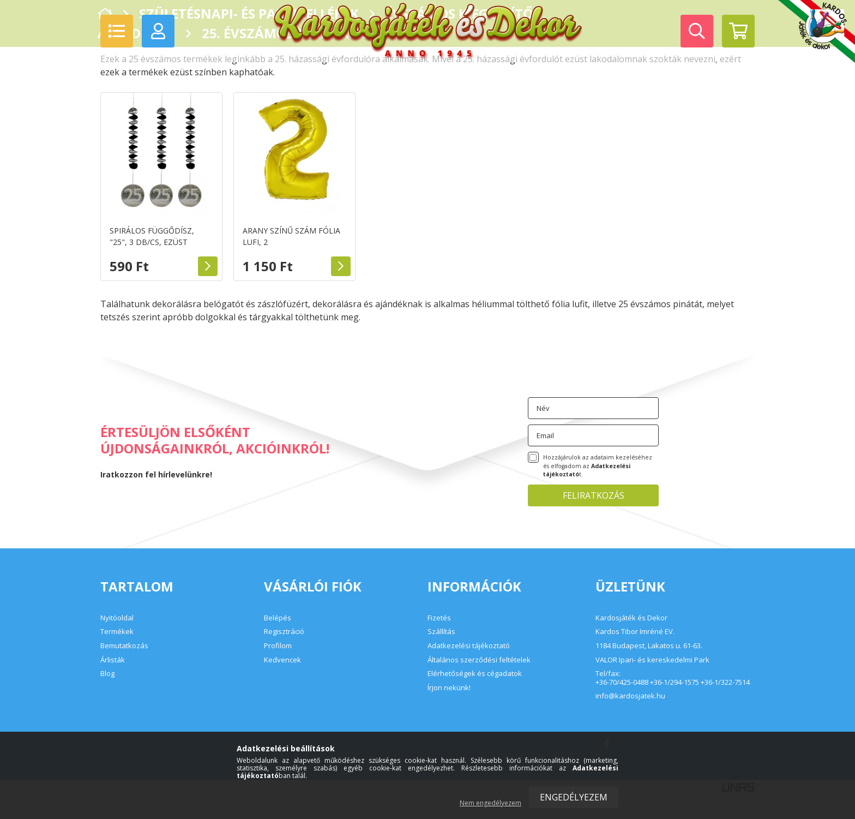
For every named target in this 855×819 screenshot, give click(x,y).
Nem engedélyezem (490, 803)
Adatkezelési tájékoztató (469, 645)
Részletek (208, 266)
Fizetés (439, 618)
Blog (107, 673)
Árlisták (112, 660)
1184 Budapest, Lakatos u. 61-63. (648, 646)
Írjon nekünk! (449, 687)
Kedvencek (282, 660)
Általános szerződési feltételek (479, 660)
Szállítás (441, 631)
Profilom (278, 645)
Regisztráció (284, 631)
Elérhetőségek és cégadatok (475, 673)
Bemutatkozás (124, 645)
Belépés (277, 618)
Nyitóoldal (117, 618)
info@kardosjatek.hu (630, 696)
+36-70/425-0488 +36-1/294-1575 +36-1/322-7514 (672, 682)
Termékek (117, 631)
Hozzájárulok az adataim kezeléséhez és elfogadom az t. (597, 466)
